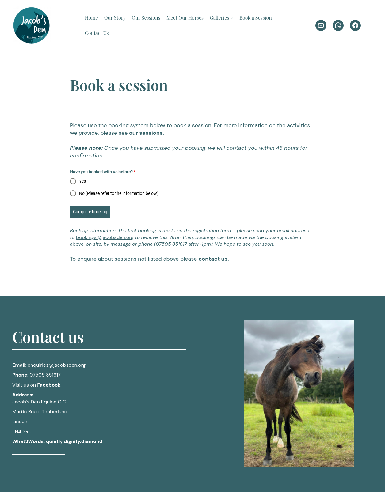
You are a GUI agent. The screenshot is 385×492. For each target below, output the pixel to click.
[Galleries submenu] (232, 17)
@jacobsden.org (57, 365)
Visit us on (36, 385)
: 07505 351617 (36, 375)
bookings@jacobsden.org (105, 237)
